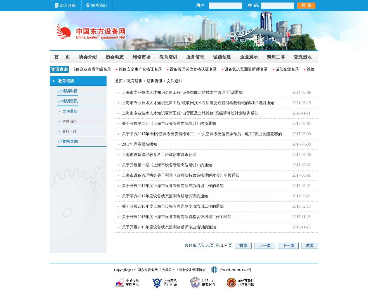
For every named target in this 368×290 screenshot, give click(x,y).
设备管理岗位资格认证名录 (193, 69)
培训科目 (70, 91)
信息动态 (69, 121)
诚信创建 (222, 57)
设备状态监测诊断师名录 (246, 69)
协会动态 (115, 57)
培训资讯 (70, 101)
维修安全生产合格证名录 (140, 69)
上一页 (265, 246)
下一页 (288, 246)
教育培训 (168, 57)
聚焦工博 (276, 57)
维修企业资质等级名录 (91, 69)
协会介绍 (88, 57)
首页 (119, 81)
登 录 (306, 5)
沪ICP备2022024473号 (236, 270)
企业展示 (249, 57)
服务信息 (195, 57)
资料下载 (69, 131)
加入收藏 (68, 5)
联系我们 (99, 5)
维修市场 (141, 57)
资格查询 (70, 141)
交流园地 (303, 57)
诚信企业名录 (287, 69)
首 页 (62, 57)
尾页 (310, 246)
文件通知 (70, 111)
